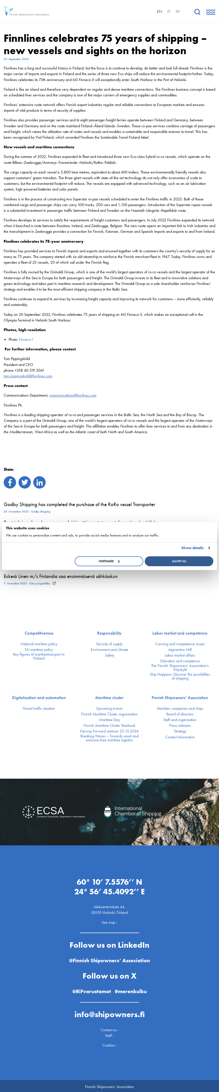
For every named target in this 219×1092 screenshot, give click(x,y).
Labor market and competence (179, 633)
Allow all (179, 561)
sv (178, 11)
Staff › (109, 1033)
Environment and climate (109, 650)
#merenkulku (131, 989)
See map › (109, 920)
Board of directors (180, 714)
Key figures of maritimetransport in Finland (39, 656)
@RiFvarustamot (91, 989)
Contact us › (110, 1028)
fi (168, 11)
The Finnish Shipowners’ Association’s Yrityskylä (180, 668)
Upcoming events (109, 708)
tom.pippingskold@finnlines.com (28, 376)
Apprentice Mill (180, 650)
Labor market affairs (180, 655)
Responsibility (109, 633)
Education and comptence (180, 661)
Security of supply (109, 644)
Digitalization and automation (39, 697)
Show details (192, 547)
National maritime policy (38, 644)
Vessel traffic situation (39, 708)
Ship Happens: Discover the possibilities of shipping (180, 676)
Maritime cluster (109, 697)
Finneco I (26, 339)
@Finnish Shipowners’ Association (109, 959)
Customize (109, 561)
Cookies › (109, 1043)
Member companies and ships (180, 708)
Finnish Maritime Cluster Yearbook (109, 726)
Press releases (180, 726)
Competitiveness (39, 633)
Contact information (180, 737)
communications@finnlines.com (72, 395)
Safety (109, 655)
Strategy (180, 731)
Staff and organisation (180, 720)
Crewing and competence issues (180, 644)
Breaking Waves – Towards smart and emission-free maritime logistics (109, 738)
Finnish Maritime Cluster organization (109, 714)
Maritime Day (109, 720)
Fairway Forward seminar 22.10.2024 (109, 731)
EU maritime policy (39, 650)
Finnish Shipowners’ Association (180, 697)
